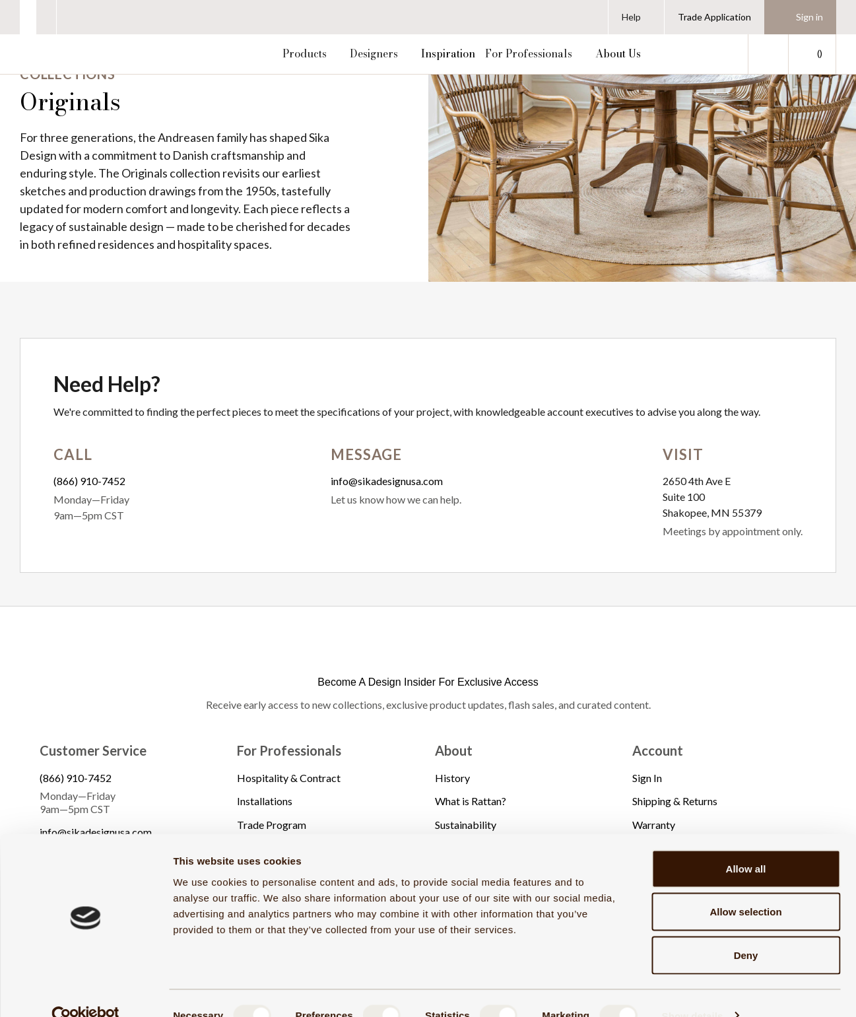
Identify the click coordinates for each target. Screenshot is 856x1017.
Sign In (647, 777)
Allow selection (745, 887)
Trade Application (714, 16)
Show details (692, 991)
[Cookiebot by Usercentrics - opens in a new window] (85, 991)
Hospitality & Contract (289, 777)
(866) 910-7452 (89, 481)
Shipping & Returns (674, 801)
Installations (264, 801)
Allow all (746, 843)
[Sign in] (800, 17)
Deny (746, 930)
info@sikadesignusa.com (387, 481)
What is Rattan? (470, 801)
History (452, 777)
